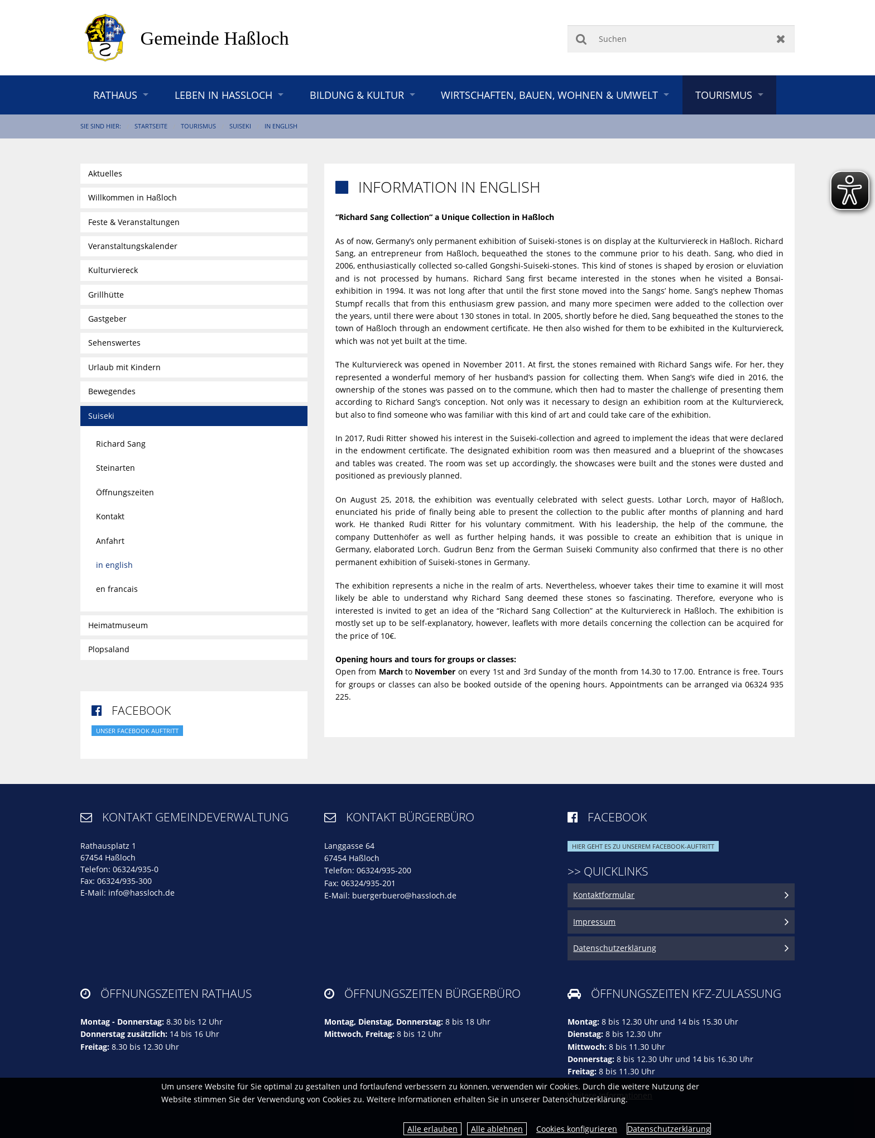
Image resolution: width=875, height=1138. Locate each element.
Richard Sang (121, 443)
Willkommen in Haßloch (132, 197)
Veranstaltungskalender (132, 246)
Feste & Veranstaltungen (134, 222)
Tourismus (723, 95)
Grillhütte (106, 294)
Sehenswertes (114, 342)
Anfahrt (110, 540)
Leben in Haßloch (223, 95)
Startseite (150, 126)
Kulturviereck (113, 270)
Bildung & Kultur (357, 95)
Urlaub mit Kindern (124, 367)
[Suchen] (681, 38)
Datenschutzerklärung (668, 1128)
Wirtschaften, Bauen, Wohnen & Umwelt (549, 95)
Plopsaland (108, 649)
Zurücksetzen (781, 39)
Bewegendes (112, 391)
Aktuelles (105, 173)
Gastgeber (107, 318)
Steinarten (115, 467)
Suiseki (240, 126)
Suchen (581, 39)
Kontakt (110, 516)
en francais (117, 589)
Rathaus (115, 95)
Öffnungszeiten (125, 492)
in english (281, 126)
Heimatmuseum (118, 625)
